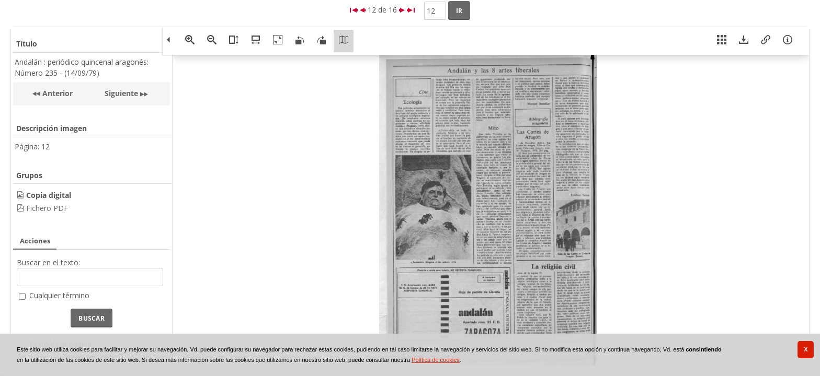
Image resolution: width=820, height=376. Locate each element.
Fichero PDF (47, 208)
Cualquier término (59, 295)
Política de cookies (436, 360)
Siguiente (121, 93)
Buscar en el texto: (48, 262)
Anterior (56, 93)
